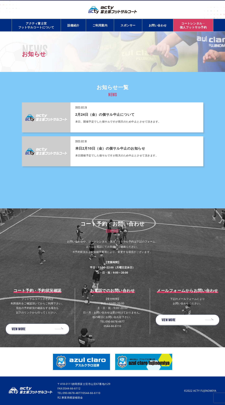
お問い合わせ (158, 25)
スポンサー (128, 25)
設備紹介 (73, 25)
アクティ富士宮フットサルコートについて (36, 25)
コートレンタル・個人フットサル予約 (193, 25)
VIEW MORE (19, 329)
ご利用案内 (100, 25)
